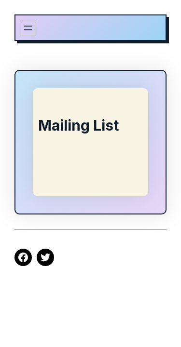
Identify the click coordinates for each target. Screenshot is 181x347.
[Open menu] (28, 28)
